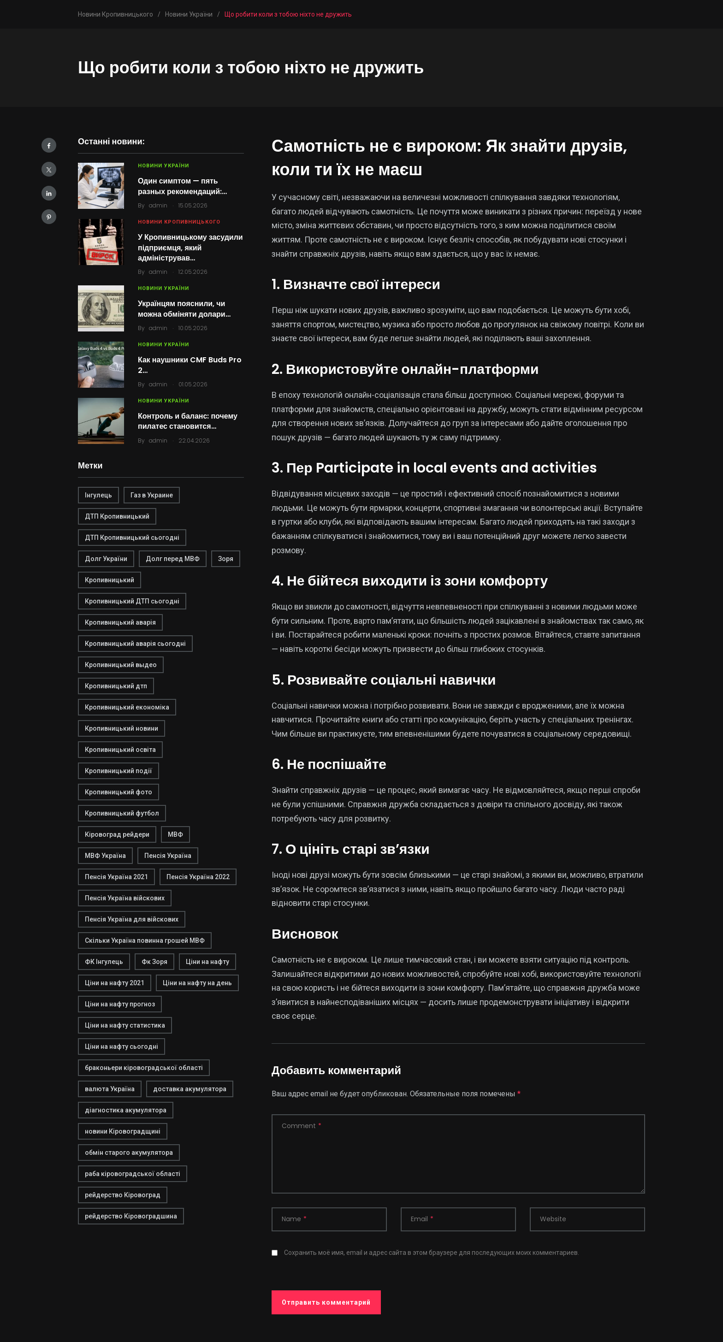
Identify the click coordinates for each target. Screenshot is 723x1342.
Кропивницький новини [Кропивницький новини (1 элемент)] (121, 728)
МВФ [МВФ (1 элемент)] (175, 834)
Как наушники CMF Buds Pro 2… (190, 365)
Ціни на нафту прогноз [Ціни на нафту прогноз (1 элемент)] (120, 1004)
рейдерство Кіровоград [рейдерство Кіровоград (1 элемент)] (122, 1195)
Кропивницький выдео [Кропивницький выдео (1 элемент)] (121, 664)
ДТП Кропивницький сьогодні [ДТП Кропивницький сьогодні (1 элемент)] (132, 537)
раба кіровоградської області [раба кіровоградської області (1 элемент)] (132, 1173)
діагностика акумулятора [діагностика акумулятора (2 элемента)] (125, 1110)
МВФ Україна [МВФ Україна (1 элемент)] (105, 855)
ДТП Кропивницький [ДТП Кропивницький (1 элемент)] (117, 516)
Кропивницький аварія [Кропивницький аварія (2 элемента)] (120, 622)
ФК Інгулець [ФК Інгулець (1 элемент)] (104, 961)
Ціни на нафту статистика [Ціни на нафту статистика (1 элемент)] (125, 1025)
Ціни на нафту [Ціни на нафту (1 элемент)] (207, 961)
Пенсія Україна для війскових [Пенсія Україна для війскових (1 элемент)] (131, 919)
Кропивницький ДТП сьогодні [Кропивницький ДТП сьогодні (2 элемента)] (132, 601)
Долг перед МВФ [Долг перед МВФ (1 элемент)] (173, 558)
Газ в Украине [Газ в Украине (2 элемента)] (151, 495)
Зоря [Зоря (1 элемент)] (225, 558)
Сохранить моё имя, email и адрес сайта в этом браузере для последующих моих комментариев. (431, 1252)
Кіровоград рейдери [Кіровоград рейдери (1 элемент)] (117, 834)
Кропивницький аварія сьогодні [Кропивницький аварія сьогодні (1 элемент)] (135, 643)
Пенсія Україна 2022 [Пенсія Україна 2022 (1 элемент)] (198, 877)
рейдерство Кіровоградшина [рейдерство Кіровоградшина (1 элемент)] (131, 1216)
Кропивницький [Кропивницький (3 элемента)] (109, 580)
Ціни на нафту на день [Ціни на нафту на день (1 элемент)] (197, 983)
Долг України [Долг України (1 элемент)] (106, 558)
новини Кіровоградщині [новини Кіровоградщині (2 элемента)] (122, 1131)
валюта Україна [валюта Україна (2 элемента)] (110, 1089)
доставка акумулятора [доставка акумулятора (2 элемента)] (189, 1089)
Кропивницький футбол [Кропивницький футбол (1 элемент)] (122, 813)
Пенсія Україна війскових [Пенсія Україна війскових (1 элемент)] (125, 898)
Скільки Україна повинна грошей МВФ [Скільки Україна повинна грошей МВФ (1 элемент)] (145, 940)
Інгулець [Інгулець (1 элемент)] (98, 495)
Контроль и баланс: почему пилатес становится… (187, 421)
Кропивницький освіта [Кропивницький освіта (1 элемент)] (120, 749)
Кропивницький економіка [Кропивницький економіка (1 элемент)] (127, 707)
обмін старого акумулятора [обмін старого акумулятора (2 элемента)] (129, 1152)
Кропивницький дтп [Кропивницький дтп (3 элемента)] (116, 686)
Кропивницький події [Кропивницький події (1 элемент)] (118, 770)
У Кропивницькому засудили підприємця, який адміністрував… (190, 247)
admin (158, 205)
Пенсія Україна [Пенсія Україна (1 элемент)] (167, 855)
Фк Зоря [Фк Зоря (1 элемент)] (154, 961)
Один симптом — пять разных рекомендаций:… (182, 186)
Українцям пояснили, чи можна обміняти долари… (184, 308)
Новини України (163, 166)
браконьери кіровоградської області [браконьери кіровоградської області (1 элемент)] (144, 1067)
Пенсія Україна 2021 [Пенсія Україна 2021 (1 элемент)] (116, 877)
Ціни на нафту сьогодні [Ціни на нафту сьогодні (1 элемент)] (121, 1046)
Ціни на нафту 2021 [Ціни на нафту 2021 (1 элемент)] (114, 983)
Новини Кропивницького (179, 222)
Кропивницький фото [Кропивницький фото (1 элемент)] (118, 792)
